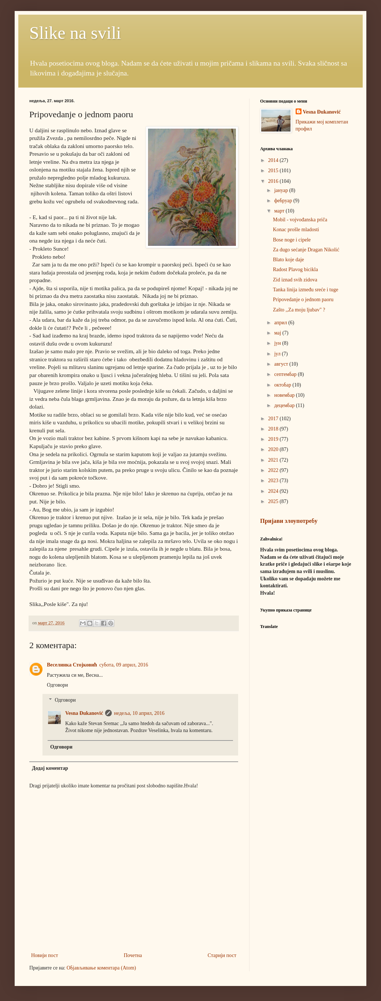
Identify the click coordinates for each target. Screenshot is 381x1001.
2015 (274, 170)
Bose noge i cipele (292, 240)
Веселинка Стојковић (72, 665)
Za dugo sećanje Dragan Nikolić (306, 249)
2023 (274, 480)
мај (278, 333)
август (281, 364)
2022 (274, 470)
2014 (274, 160)
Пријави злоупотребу (289, 520)
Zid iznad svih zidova (295, 279)
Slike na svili (75, 33)
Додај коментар (50, 768)
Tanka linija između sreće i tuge (305, 289)
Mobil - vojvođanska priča (300, 219)
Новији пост (44, 955)
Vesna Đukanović (84, 713)
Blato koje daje (288, 259)
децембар (285, 405)
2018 (274, 429)
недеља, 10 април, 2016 (139, 713)
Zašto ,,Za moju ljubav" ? (299, 310)
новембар (285, 395)
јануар (281, 190)
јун (278, 343)
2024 (274, 491)
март (279, 211)
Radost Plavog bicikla (295, 269)
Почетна (133, 955)
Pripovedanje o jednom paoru (303, 299)
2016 (274, 181)
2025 (274, 501)
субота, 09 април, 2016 (123, 665)
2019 (274, 439)
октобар (283, 385)
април (281, 322)
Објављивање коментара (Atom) (101, 968)
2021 (274, 460)
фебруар (283, 200)
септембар (286, 374)
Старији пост (222, 955)
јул (278, 354)
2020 (274, 449)
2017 (274, 418)
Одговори (57, 685)
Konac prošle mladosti (296, 229)
